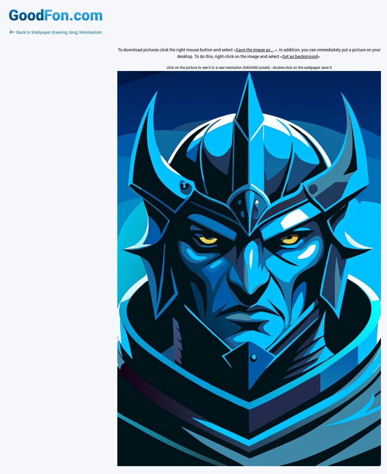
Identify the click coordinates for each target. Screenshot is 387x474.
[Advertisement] (55, 107)
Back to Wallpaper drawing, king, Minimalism (56, 32)
